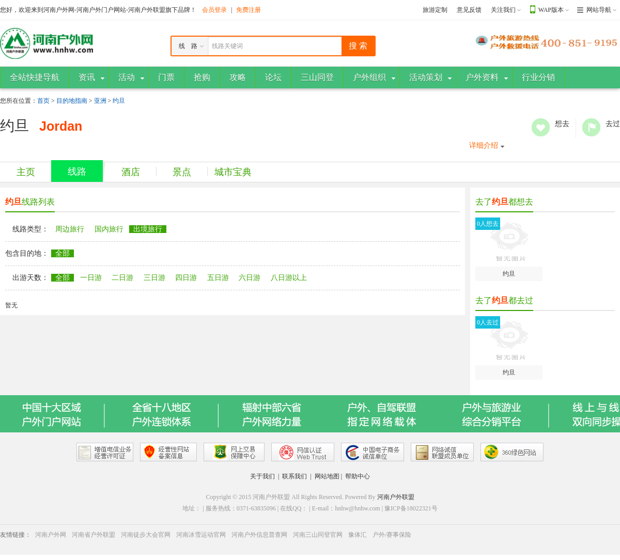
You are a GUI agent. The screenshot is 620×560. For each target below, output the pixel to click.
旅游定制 (435, 9)
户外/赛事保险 (392, 534)
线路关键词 (227, 46)
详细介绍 (483, 145)
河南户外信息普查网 (259, 534)
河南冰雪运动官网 (201, 534)
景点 (182, 172)
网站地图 (327, 476)
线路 (77, 171)
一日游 (91, 278)
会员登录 (214, 9)
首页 (43, 100)
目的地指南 (71, 100)
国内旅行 (109, 229)
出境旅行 (147, 229)
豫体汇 (357, 534)
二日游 (122, 278)
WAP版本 (551, 9)
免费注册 (248, 9)
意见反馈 (469, 9)
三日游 (154, 278)
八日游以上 (289, 278)
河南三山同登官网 (318, 534)
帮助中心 (357, 476)
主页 (26, 172)
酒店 (130, 172)
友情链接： (15, 534)
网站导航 (598, 9)
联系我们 (294, 476)
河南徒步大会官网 (146, 534)
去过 (591, 127)
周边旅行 (69, 229)
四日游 (186, 278)
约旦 (119, 100)
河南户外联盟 (395, 497)
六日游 (249, 278)
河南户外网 (50, 534)
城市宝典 (233, 172)
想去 (541, 127)
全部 (62, 253)
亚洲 (100, 100)
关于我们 (262, 476)
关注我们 (503, 9)
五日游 (218, 278)
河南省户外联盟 (93, 534)
